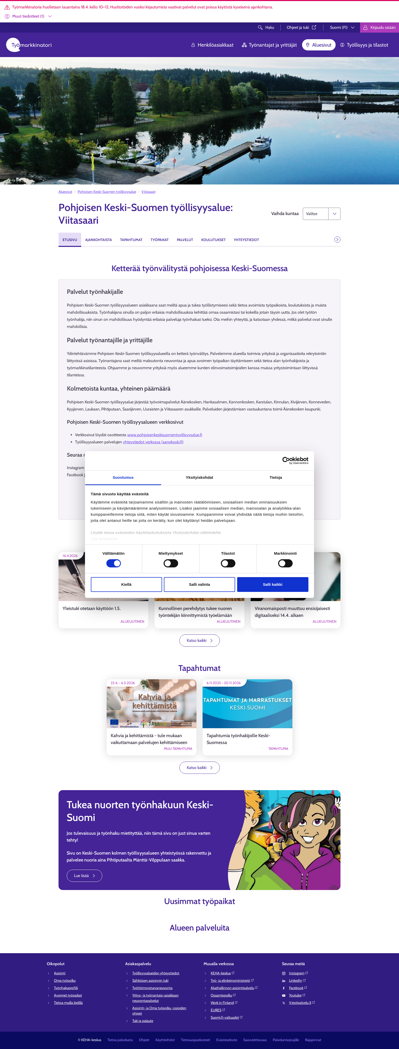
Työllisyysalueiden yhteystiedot (155, 973)
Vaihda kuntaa (285, 213)
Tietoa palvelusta (120, 1040)
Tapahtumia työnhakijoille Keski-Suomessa (238, 739)
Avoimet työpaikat (68, 995)
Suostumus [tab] (123, 477)
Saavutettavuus (255, 1040)
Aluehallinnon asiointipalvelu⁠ (234, 988)
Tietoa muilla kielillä (68, 1002)
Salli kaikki (272, 584)
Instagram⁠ (298, 973)
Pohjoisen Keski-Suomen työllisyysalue (107, 191)
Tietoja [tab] (276, 477)
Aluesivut (318, 45)
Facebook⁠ (298, 988)
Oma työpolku (65, 980)
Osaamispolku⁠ (223, 995)
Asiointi (59, 973)
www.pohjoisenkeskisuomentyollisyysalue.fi (164, 434)
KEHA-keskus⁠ (223, 973)
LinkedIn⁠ (297, 980)
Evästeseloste (226, 1040)
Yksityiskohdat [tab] (199, 477)
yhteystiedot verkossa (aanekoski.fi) (153, 442)
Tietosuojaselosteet (195, 1040)
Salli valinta (199, 584)
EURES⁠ (218, 1010)
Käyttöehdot (165, 1040)
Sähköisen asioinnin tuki (150, 980)
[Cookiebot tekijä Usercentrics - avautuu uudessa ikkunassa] (286, 460)
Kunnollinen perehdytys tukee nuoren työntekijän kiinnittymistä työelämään (195, 612)
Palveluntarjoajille (286, 1040)
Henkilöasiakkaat (212, 45)
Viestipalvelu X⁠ (302, 1002)
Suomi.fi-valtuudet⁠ (227, 1017)
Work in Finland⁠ (224, 1002)
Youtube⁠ (297, 995)
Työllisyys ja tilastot (364, 45)
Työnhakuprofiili (66, 988)
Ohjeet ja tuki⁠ (302, 27)
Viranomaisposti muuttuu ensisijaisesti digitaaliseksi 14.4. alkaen (292, 612)
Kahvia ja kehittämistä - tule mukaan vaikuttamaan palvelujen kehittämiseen (149, 739)
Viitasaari (148, 191)
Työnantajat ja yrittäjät (269, 45)
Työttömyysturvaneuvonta (152, 988)
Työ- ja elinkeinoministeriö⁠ (232, 980)
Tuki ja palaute (142, 1020)
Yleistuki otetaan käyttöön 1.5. (92, 608)
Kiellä (126, 584)
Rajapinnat (313, 1040)
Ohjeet (144, 1040)
